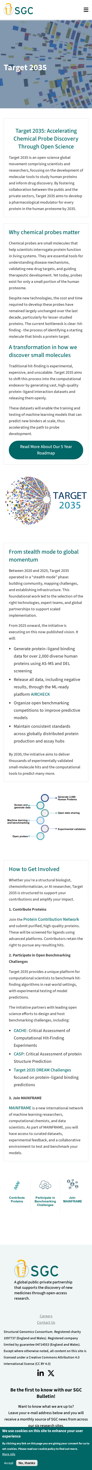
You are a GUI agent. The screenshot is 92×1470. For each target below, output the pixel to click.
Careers (46, 1316)
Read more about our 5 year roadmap (46, 450)
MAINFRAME (20, 1108)
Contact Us (46, 1322)
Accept (8, 1463)
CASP (19, 1054)
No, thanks (26, 1463)
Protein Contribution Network (51, 919)
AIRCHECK (40, 694)
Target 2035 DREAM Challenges (42, 1070)
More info (8, 1454)
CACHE (20, 1031)
